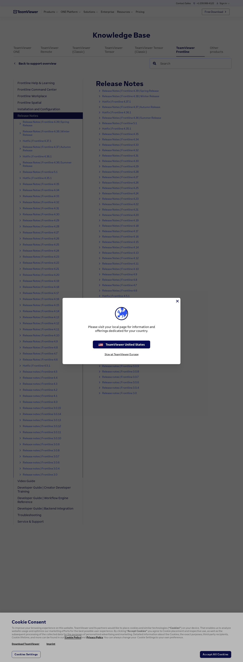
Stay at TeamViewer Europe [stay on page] (122, 354)
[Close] (177, 301)
